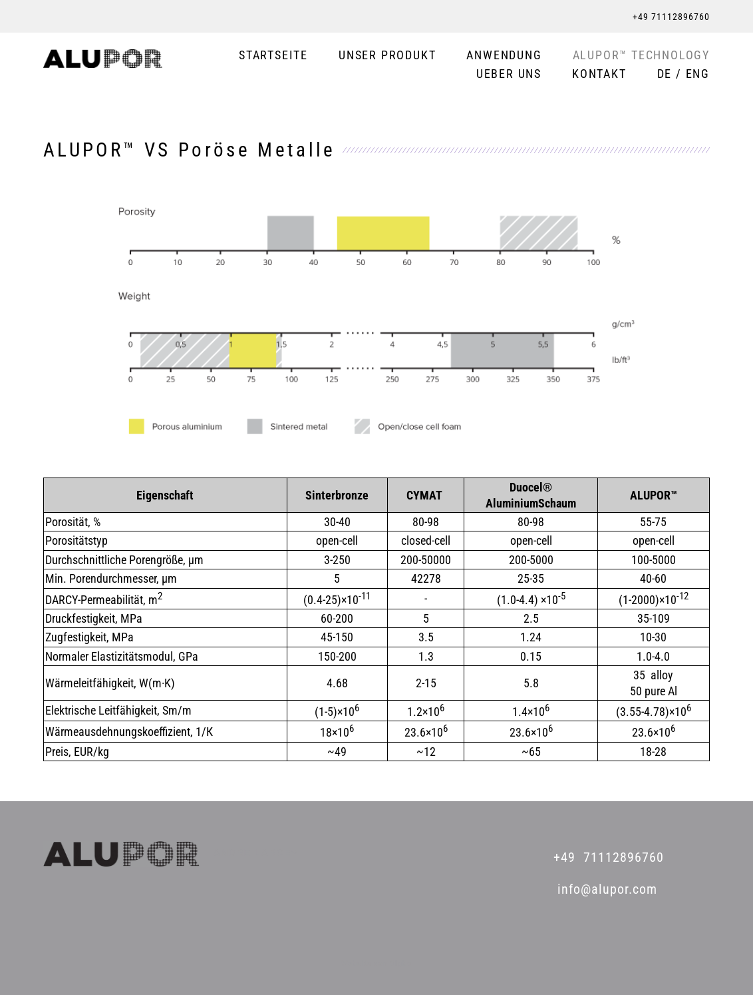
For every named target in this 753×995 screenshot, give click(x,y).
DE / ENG (683, 74)
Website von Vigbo (376, 963)
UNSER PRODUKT (387, 55)
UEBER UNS (508, 74)
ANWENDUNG (503, 55)
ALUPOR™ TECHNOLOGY (641, 55)
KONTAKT (599, 74)
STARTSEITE (273, 55)
